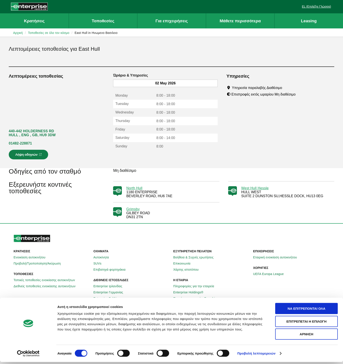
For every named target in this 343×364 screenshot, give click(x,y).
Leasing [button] (309, 21)
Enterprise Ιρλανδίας (110, 286)
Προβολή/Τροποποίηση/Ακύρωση (40, 263)
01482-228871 (20, 143)
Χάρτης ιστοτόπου (188, 269)
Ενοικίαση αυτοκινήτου (32, 257)
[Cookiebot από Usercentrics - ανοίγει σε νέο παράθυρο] (28, 355)
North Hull (134, 188)
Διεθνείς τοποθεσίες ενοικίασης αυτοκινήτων (47, 286)
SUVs (99, 263)
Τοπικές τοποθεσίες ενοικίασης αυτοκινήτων (47, 280)
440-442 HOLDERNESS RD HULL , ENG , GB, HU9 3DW (32, 133)
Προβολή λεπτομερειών (256, 355)
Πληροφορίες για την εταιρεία (196, 286)
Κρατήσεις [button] (34, 21)
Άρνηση (306, 336)
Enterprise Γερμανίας (110, 292)
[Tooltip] (286, 87)
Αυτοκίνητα (103, 257)
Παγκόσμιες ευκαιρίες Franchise (198, 298)
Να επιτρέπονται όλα (307, 310)
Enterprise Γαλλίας (108, 298)
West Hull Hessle (255, 188)
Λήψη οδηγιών (29, 155)
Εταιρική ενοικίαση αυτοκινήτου (277, 257)
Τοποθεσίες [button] (103, 21)
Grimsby (133, 209)
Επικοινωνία (184, 263)
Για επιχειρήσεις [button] (172, 21)
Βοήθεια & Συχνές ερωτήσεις (195, 257)
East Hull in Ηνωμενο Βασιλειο (96, 33)
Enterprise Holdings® (190, 292)
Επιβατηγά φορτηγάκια (111, 269)
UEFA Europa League (271, 274)
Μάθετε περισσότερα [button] (240, 21)
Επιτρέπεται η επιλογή (306, 323)
